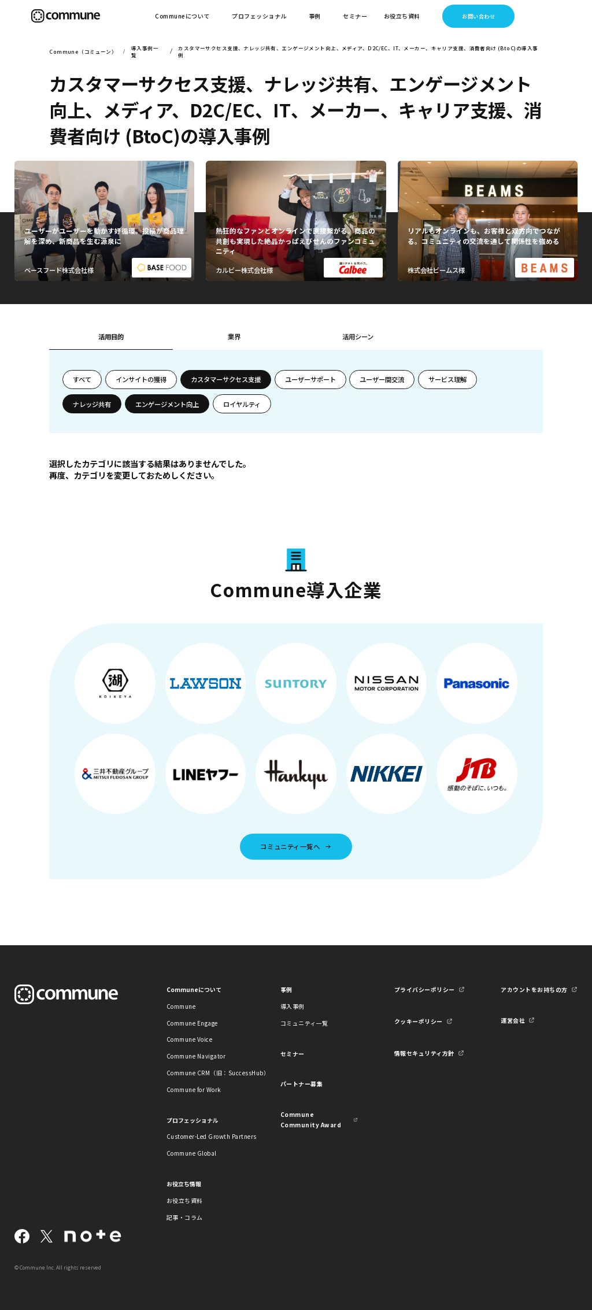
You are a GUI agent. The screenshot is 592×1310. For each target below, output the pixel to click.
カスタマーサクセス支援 (226, 379)
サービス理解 (447, 379)
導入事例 (292, 1006)
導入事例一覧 (144, 51)
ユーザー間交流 (382, 379)
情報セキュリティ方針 (424, 1053)
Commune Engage (192, 1023)
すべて (82, 379)
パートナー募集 (301, 1083)
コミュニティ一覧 (304, 1023)
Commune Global (191, 1153)
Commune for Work (193, 1089)
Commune (181, 1006)
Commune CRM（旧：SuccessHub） (205, 1072)
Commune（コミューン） (83, 51)
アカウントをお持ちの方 (534, 989)
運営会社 (513, 1020)
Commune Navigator (195, 1056)
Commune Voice (189, 1039)
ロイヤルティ (242, 404)
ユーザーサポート (310, 379)
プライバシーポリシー (424, 989)
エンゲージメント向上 (167, 404)
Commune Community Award (310, 1119)
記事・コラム (184, 1217)
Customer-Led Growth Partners (205, 1136)
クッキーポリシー (418, 1021)
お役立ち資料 (184, 1200)
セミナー (355, 16)
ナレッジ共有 (92, 404)
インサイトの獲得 (141, 379)
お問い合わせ (478, 16)
